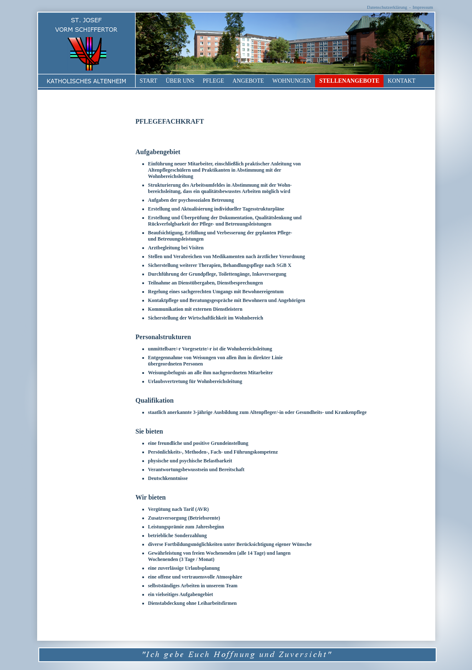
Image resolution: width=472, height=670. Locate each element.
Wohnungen (292, 81)
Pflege (213, 81)
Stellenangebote (349, 81)
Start (148, 81)
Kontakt (402, 81)
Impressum (423, 7)
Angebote (248, 81)
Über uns (180, 81)
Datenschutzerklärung (387, 7)
